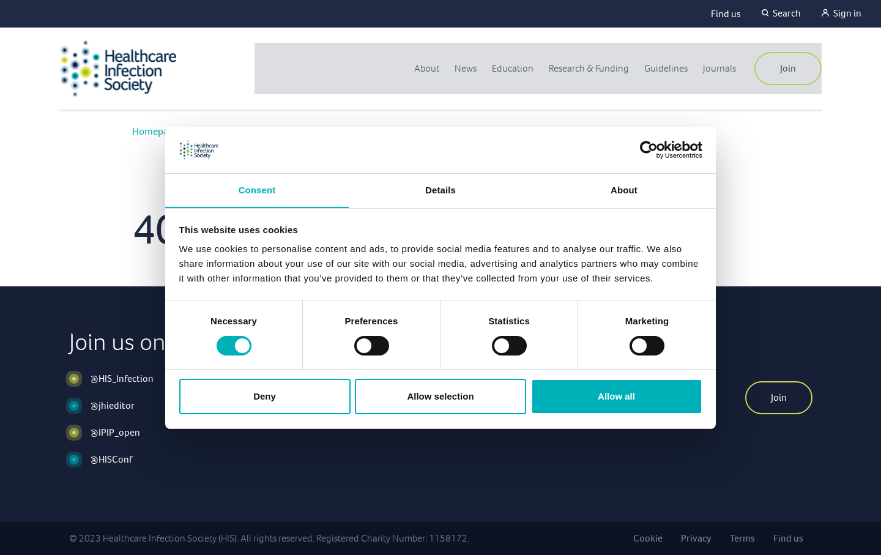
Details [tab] (440, 190)
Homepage (155, 131)
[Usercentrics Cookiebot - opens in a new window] (648, 149)
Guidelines (664, 68)
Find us (726, 13)
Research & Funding (586, 68)
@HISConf (111, 459)
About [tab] (624, 190)
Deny (264, 397)
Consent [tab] (257, 190)
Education (508, 68)
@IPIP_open (115, 432)
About (420, 68)
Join (788, 68)
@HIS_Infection (122, 378)
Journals (719, 68)
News (460, 68)
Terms (742, 538)
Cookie (648, 538)
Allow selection (440, 397)
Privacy (696, 538)
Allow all (616, 397)
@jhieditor (113, 405)
